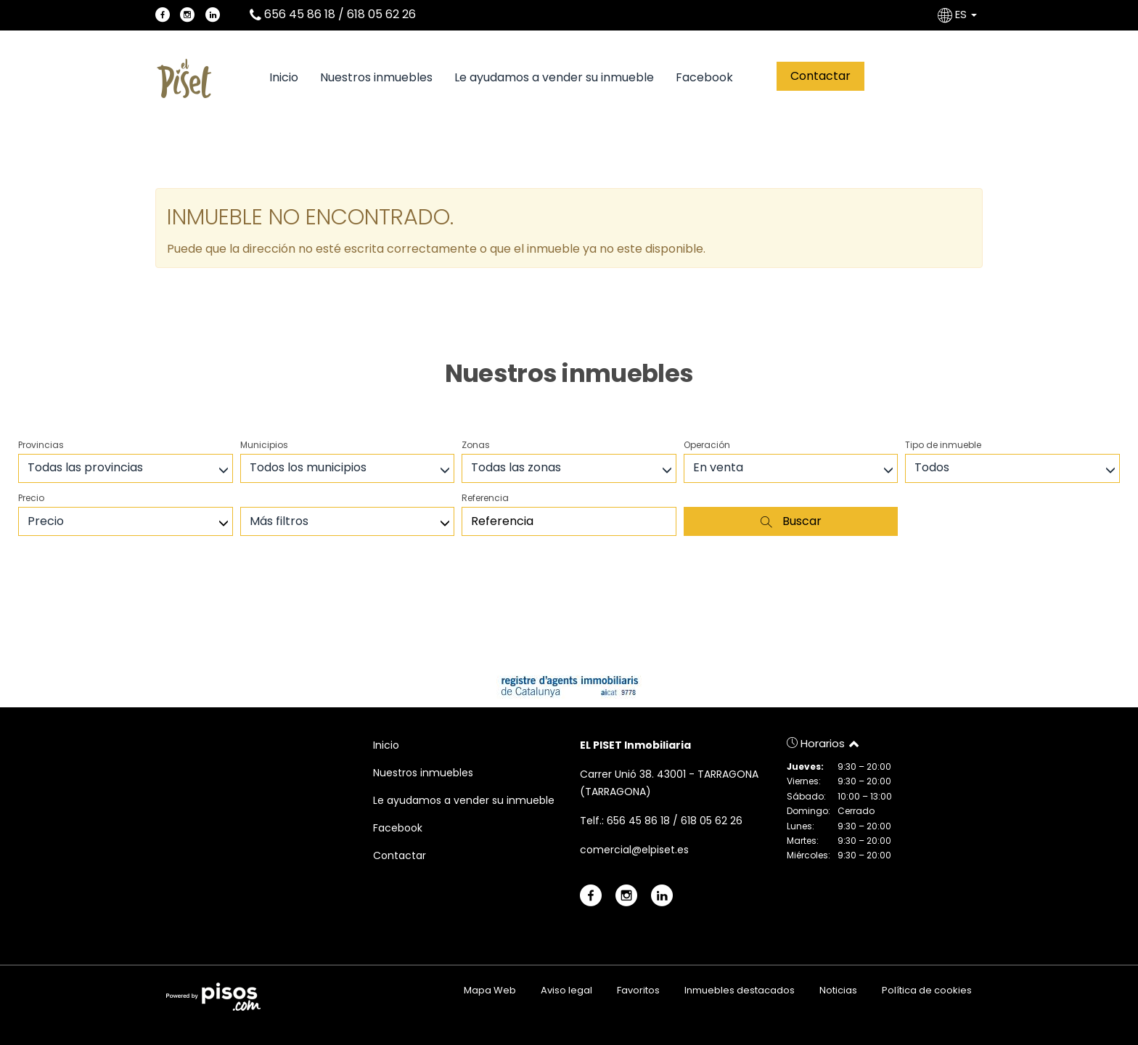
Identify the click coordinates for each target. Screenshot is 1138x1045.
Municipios (264, 445)
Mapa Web (490, 990)
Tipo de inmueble (943, 445)
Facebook (704, 77)
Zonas (476, 445)
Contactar (820, 76)
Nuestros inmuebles (376, 77)
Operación (707, 445)
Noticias (838, 990)
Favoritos (638, 990)
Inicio (283, 77)
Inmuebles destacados (739, 990)
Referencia (485, 498)
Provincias (41, 445)
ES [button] (959, 14)
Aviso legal (566, 990)
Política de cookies (927, 990)
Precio (31, 498)
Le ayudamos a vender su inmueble (554, 77)
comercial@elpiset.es (634, 849)
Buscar (791, 521)
